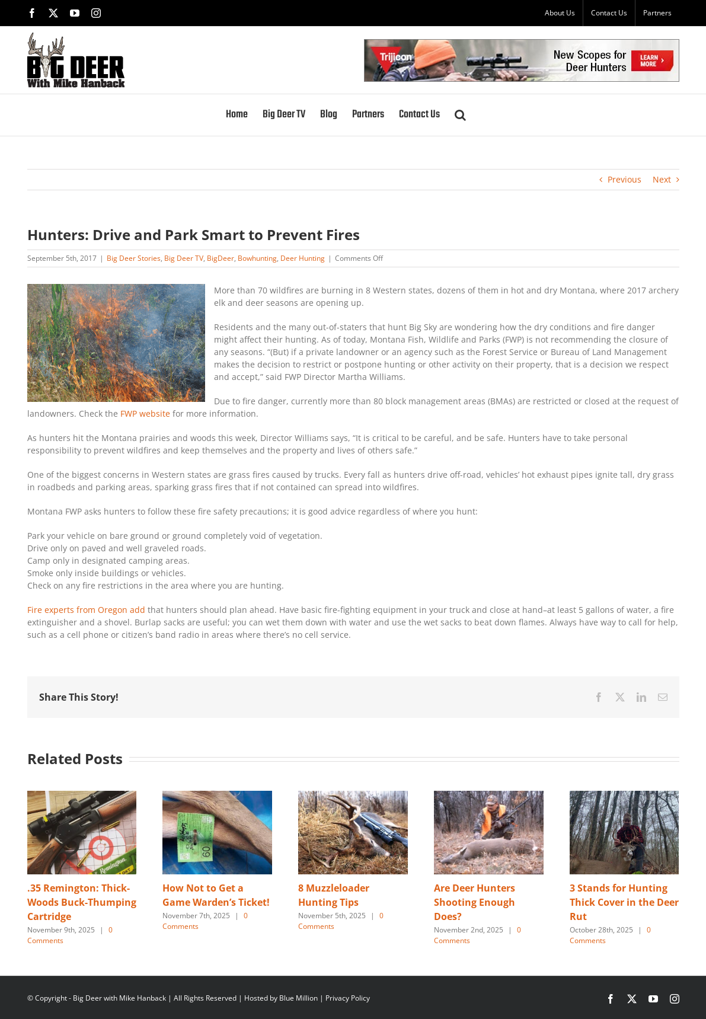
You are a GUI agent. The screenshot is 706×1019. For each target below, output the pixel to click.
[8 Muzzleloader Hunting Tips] (353, 796)
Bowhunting (257, 258)
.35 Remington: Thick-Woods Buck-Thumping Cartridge (81, 902)
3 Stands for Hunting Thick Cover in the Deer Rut (624, 902)
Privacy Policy (347, 998)
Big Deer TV (183, 258)
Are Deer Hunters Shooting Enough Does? (474, 902)
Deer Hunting (302, 258)
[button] (460, 115)
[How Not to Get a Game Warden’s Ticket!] (217, 796)
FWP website (145, 413)
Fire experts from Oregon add (87, 609)
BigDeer (220, 258)
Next (662, 179)
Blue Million (298, 998)
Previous (624, 179)
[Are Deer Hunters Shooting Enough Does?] (489, 796)
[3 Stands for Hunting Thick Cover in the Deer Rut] (624, 796)
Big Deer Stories (134, 258)
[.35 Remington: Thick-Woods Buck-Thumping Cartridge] (82, 796)
